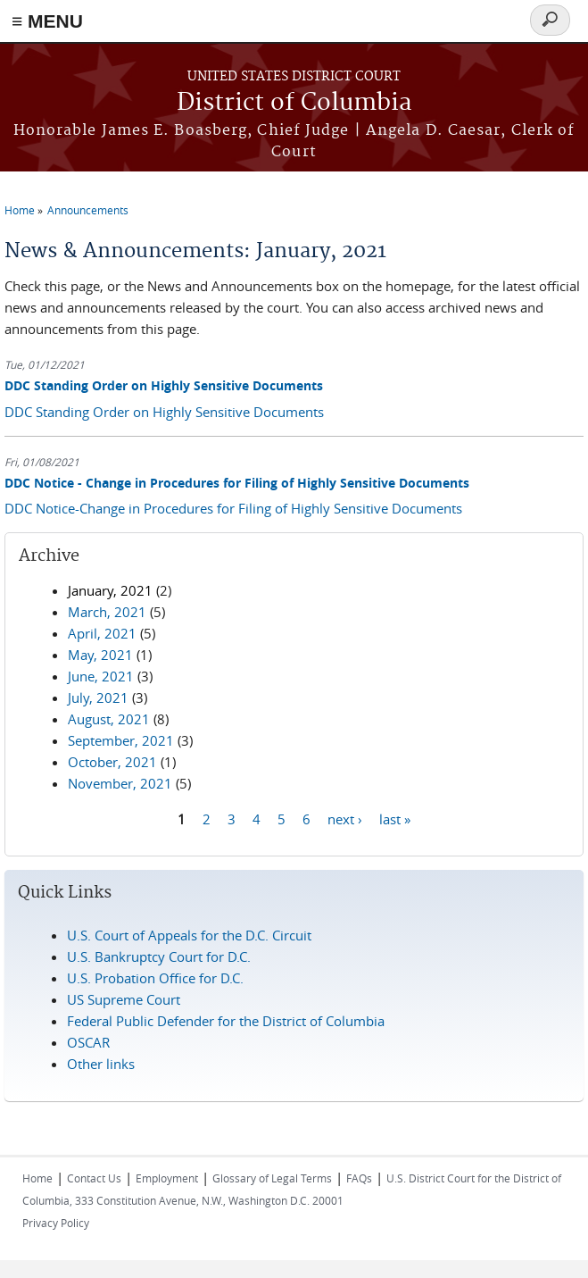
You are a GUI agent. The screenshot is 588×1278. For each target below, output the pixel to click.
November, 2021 (120, 783)
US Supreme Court (123, 999)
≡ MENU (47, 21)
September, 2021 (121, 740)
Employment (167, 1178)
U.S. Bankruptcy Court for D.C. (159, 956)
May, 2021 (100, 655)
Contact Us (94, 1178)
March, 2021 (107, 612)
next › (344, 818)
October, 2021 (112, 762)
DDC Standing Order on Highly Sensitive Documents (163, 385)
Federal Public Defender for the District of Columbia (226, 1021)
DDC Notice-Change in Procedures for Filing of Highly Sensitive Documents (233, 508)
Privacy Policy (55, 1222)
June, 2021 (101, 676)
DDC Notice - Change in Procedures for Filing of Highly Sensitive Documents (236, 482)
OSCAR (88, 1042)
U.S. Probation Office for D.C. (155, 978)
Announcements (87, 210)
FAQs (359, 1178)
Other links (101, 1064)
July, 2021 (98, 697)
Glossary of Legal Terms (272, 1178)
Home (19, 210)
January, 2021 (110, 590)
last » (394, 818)
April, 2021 (102, 633)
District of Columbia (294, 103)
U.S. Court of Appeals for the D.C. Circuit (189, 935)
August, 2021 (109, 719)
